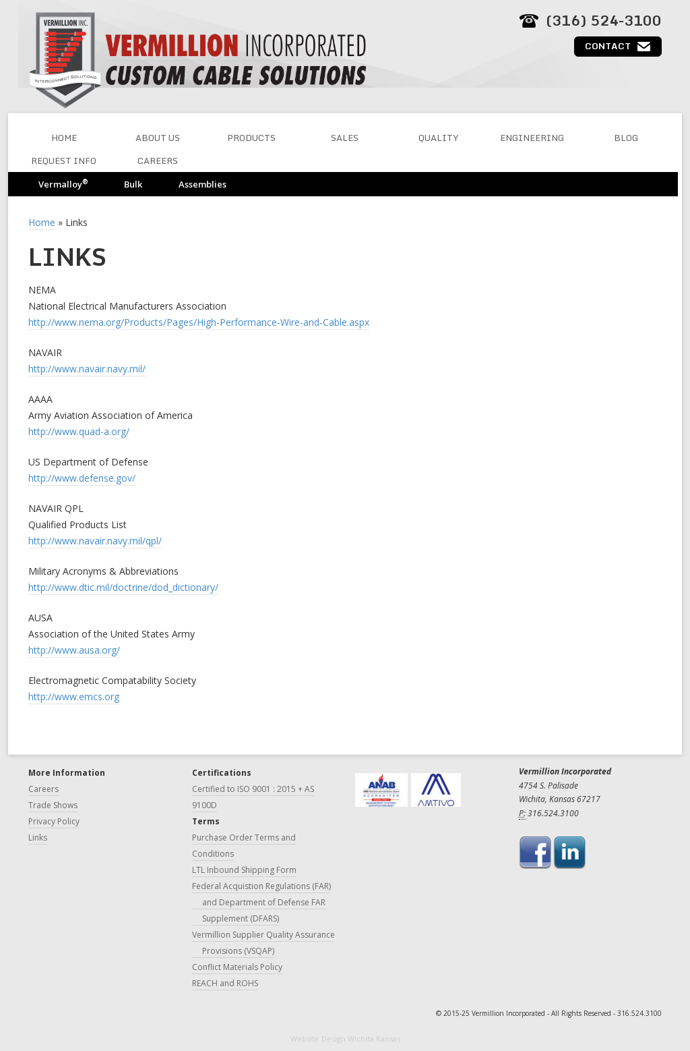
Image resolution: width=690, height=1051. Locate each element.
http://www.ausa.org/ (74, 650)
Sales (344, 137)
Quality (438, 137)
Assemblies (202, 184)
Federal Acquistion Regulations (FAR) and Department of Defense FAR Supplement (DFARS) (261, 902)
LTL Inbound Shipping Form (244, 870)
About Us (157, 137)
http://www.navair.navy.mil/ (87, 368)
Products (251, 137)
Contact (608, 45)
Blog (626, 137)
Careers (157, 160)
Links (37, 837)
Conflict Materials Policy (237, 967)
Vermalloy (63, 183)
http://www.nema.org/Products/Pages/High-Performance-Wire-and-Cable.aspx (198, 322)
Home (64, 137)
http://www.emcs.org (73, 696)
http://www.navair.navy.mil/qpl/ (95, 540)
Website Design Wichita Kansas (345, 1038)
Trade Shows (52, 805)
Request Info (63, 160)
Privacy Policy (54, 821)
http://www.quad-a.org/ (78, 431)
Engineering (532, 137)
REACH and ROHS (225, 983)
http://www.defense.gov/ (81, 478)
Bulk (133, 184)
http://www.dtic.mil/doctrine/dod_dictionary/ (123, 587)
